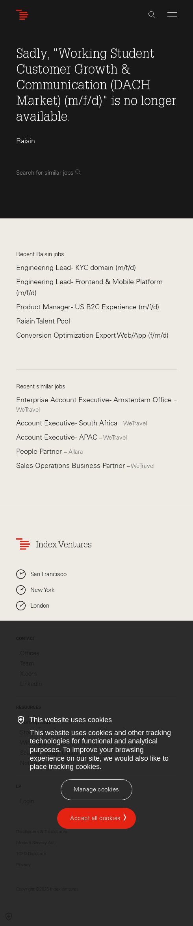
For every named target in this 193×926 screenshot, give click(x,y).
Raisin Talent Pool (43, 321)
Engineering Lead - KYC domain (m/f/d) (76, 267)
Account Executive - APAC (57, 437)
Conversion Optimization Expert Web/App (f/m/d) (92, 335)
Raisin (25, 141)
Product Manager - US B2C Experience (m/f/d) (87, 307)
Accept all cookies (95, 818)
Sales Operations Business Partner (71, 465)
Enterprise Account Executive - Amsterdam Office (95, 400)
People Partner (40, 451)
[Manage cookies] (96, 789)
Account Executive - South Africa (67, 423)
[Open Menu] (172, 14)
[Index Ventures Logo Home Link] (24, 14)
